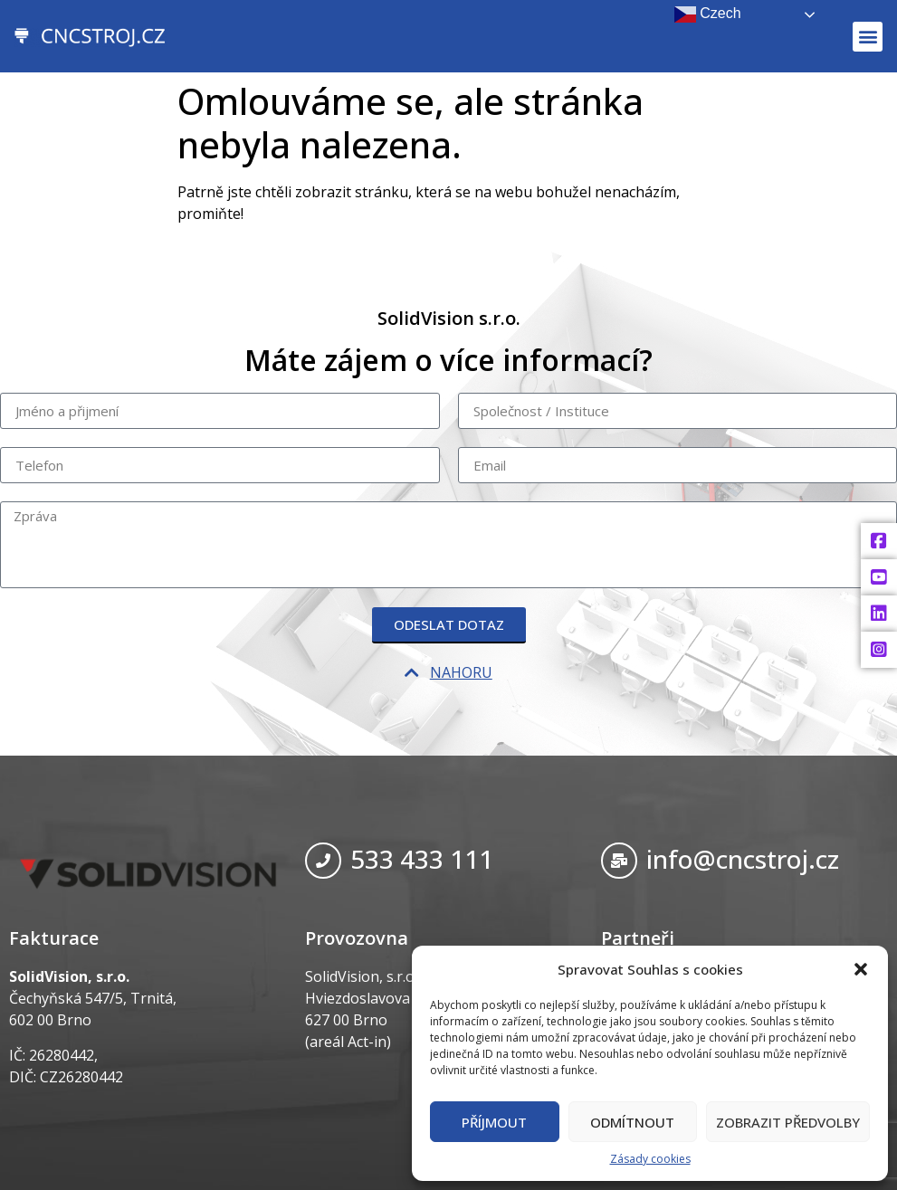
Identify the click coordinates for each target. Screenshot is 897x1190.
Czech (707, 14)
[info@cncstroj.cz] (619, 861)
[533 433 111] (323, 861)
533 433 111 (421, 859)
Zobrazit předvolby (788, 1122)
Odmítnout (632, 1122)
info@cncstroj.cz (742, 859)
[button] (861, 969)
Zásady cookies (650, 1158)
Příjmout (494, 1122)
